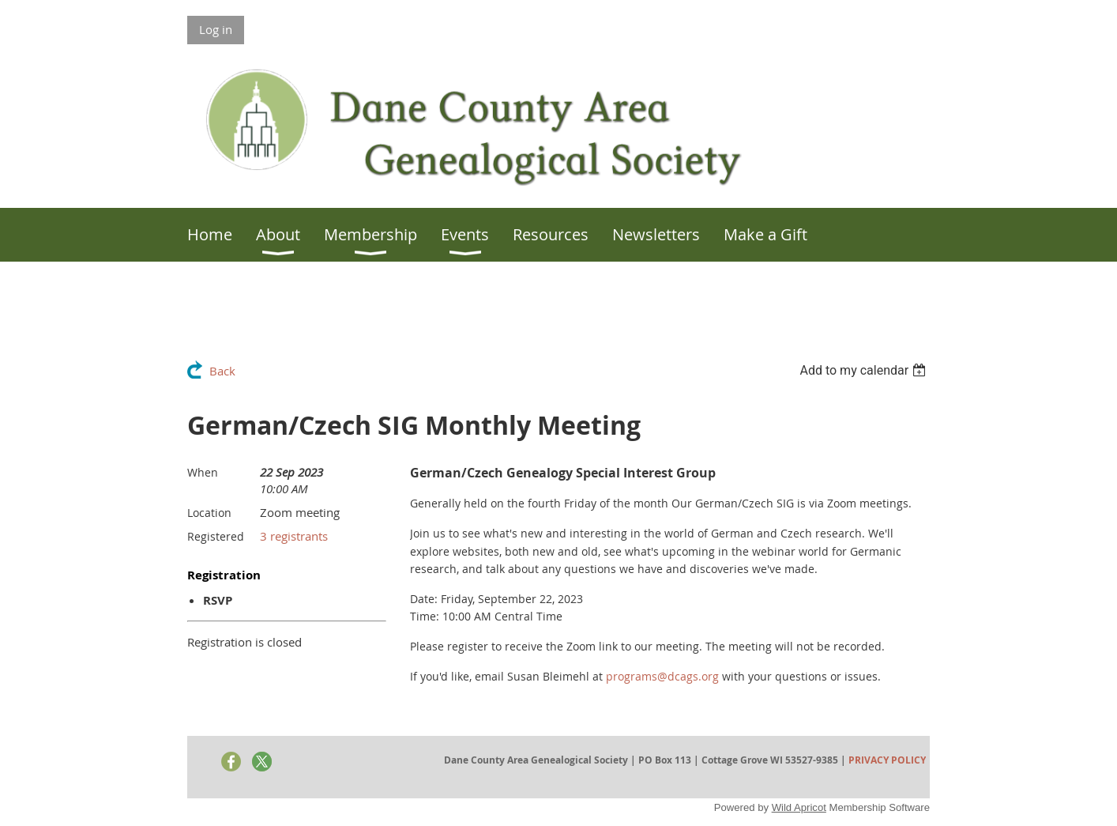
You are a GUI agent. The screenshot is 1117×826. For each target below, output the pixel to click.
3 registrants (294, 536)
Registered (215, 536)
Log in (215, 29)
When (202, 472)
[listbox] (864, 370)
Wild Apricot (799, 807)
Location (209, 512)
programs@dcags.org (662, 676)
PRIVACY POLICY (887, 760)
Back (222, 371)
